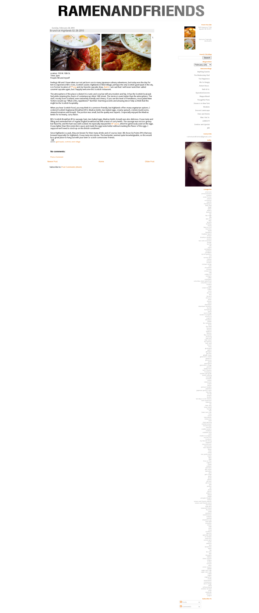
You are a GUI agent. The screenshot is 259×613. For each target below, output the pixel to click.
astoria (209, 198)
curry (210, 291)
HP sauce (115, 124)
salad (210, 511)
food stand (208, 340)
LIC (210, 404)
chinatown (208, 267)
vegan (210, 575)
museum (208, 439)
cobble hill (208, 274)
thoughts (209, 555)
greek (210, 362)
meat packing (207, 422)
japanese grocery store (204, 390)
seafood (209, 518)
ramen (209, 499)
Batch (106, 87)
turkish (209, 563)
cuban (210, 289)
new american (207, 444)
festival (209, 328)
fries (210, 346)
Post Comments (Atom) (72, 167)
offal (210, 459)
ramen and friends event (203, 503)
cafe (210, 246)
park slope (208, 474)
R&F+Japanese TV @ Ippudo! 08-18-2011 (205, 28)
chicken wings (207, 264)
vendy (210, 579)
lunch (210, 415)
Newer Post (52, 161)
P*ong (73, 87)
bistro (210, 225)
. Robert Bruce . (204, 86)
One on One (207, 461)
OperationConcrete (203, 93)
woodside (208, 592)
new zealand (207, 447)
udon (210, 565)
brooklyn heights (206, 237)
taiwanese (208, 547)
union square (207, 567)
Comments (185, 607)
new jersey (208, 446)
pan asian (208, 469)
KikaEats (206, 107)
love (210, 410)
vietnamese (208, 582)
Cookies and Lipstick (202, 124)
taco (210, 545)
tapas (210, 548)
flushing (209, 336)
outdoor (209, 466)
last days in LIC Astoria (204, 399)
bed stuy (209, 219)
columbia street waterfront (203, 281)
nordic (209, 456)
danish (209, 293)
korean (209, 395)
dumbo (209, 308)
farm (210, 325)
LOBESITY (206, 121)
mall (210, 420)
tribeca (209, 560)
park (210, 473)
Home (101, 161)
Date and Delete (204, 114)
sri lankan (208, 536)
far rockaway (207, 323)
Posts (183, 602)
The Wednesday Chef (202, 75)
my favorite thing (206, 441)
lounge (209, 409)
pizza (210, 489)
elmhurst (208, 316)
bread (210, 230)
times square (207, 558)
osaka (210, 464)
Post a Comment (56, 157)
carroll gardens (206, 254)
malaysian (208, 419)
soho (210, 528)
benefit (209, 222)
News (210, 449)
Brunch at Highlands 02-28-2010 (67, 30)
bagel (210, 207)
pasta (210, 478)
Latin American (206, 400)
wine (210, 590)
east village (208, 313)
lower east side (206, 412)
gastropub (60, 142)
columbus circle (206, 283)
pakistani (208, 468)
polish (209, 491)
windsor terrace (206, 589)
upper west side (206, 572)
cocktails (209, 276)
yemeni (209, 594)
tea (211, 550)
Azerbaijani (208, 204)
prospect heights (206, 498)
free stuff (208, 343)
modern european (206, 436)
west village (76, 142)
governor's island (206, 357)
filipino (209, 330)
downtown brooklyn (205, 306)
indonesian (208, 382)
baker (210, 209)
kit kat (209, 394)
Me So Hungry (204, 82)
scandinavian (207, 515)
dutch (210, 311)
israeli (209, 383)
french (209, 345)
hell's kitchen (207, 370)
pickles (209, 486)
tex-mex (209, 552)
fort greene (208, 341)
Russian (209, 510)
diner (210, 299)
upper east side (206, 570)
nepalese (209, 442)
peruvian (209, 483)
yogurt (209, 595)
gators (209, 350)
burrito (209, 244)
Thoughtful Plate (203, 100)
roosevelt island (206, 508)
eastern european (206, 315)
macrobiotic (208, 417)
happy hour (208, 368)
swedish (209, 543)
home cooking (207, 375)
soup (210, 530)
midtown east (207, 432)
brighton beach (207, 234)
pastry (209, 479)
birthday (209, 224)
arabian (209, 195)
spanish (209, 533)
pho (210, 484)
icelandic (209, 378)
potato (210, 496)
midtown (209, 431)
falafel (209, 321)
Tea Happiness (204, 79)
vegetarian (208, 577)
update (209, 568)
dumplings (208, 309)
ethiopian (208, 320)
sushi (210, 542)
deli (210, 294)
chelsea (209, 261)
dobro (210, 303)
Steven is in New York (202, 103)
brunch (209, 239)
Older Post (149, 161)
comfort (209, 284)
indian (209, 380)
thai (210, 553)
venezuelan (208, 580)
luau (210, 414)
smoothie (208, 523)
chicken (209, 262)
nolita (210, 452)
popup (210, 494)
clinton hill (208, 271)
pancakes (208, 471)
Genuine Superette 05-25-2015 (205, 40)
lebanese (209, 402)
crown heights (207, 288)
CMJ (210, 272)
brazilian (209, 229)
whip (210, 585)
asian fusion (207, 197)
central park (208, 257)
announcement (206, 193)
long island (208, 407)
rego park (208, 506)
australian (208, 200)
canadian (209, 251)
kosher (209, 397)
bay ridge (208, 215)
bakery (209, 210)
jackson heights (206, 387)
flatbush (209, 331)
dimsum (209, 298)
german (209, 353)
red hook (209, 505)
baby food (208, 205)
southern (208, 531)
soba (210, 526)
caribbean (208, 252)
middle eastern (206, 429)
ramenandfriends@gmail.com (199, 137)
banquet (209, 212)
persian (209, 481)
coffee (210, 278)
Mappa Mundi (205, 96)
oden (210, 457)
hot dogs (209, 377)
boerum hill (208, 227)
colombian (208, 279)
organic (209, 462)
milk (210, 434)
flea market (208, 335)
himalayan (208, 372)
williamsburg (207, 587)
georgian (209, 352)
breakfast (208, 232)
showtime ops (207, 520)
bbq (210, 217)
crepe (210, 286)
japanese (209, 389)
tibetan (209, 557)
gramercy (208, 360)
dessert (209, 296)
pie (211, 488)
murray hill (208, 437)
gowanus (209, 358)
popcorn (209, 493)
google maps (207, 355)
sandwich (208, 513)
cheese (209, 259)
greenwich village (206, 365)
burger (209, 242)
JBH (208, 128)
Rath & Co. (206, 89)
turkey (209, 562)
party (210, 476)
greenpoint (208, 363)
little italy (208, 405)
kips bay (209, 392)
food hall (209, 338)
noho (210, 451)
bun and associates (205, 241)
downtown (208, 304)
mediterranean (207, 424)
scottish (68, 142)
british (209, 235)
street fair (208, 538)
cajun (210, 247)
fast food (209, 326)
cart (210, 256)
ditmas (209, 301)
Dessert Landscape (202, 110)
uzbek (210, 573)
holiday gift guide (206, 373)
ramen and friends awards (203, 501)
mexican (209, 427)
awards (209, 202)
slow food (208, 521)
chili (210, 266)
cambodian (208, 249)
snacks (209, 525)
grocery (209, 367)
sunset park (208, 540)
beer (210, 220)
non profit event (206, 454)
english (209, 318)
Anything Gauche (203, 72)
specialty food (207, 535)
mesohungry (207, 426)
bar (210, 214)
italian (209, 385)
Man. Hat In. (205, 117)
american (208, 192)
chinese (209, 269)
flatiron (209, 333)
